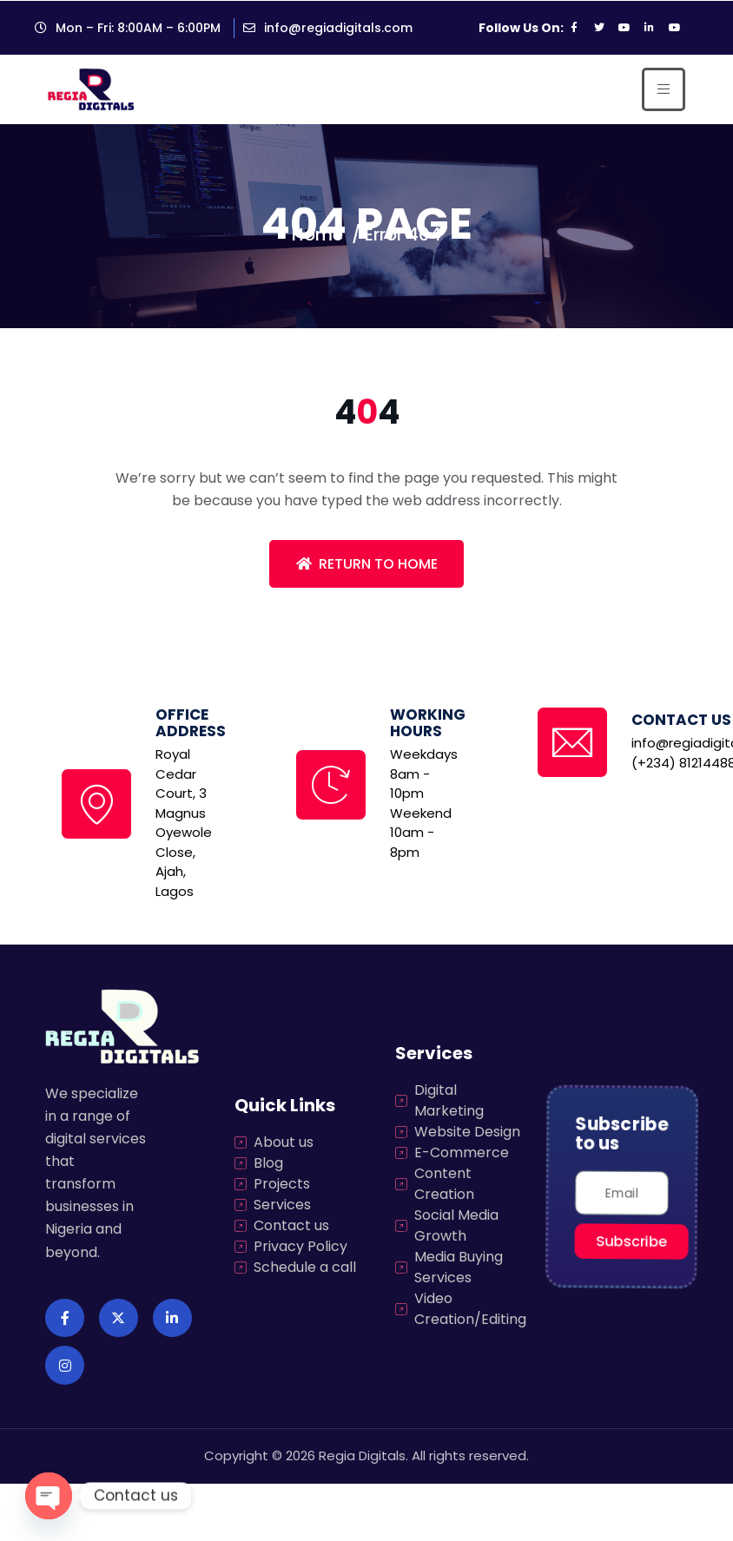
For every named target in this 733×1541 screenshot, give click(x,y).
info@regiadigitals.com (338, 27)
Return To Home (367, 564)
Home (317, 234)
